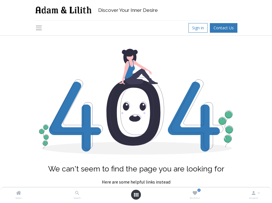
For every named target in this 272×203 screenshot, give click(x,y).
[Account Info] (253, 193)
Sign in (198, 27)
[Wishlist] (194, 193)
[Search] (77, 193)
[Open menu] (136, 194)
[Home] (18, 193)
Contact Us (223, 27)
